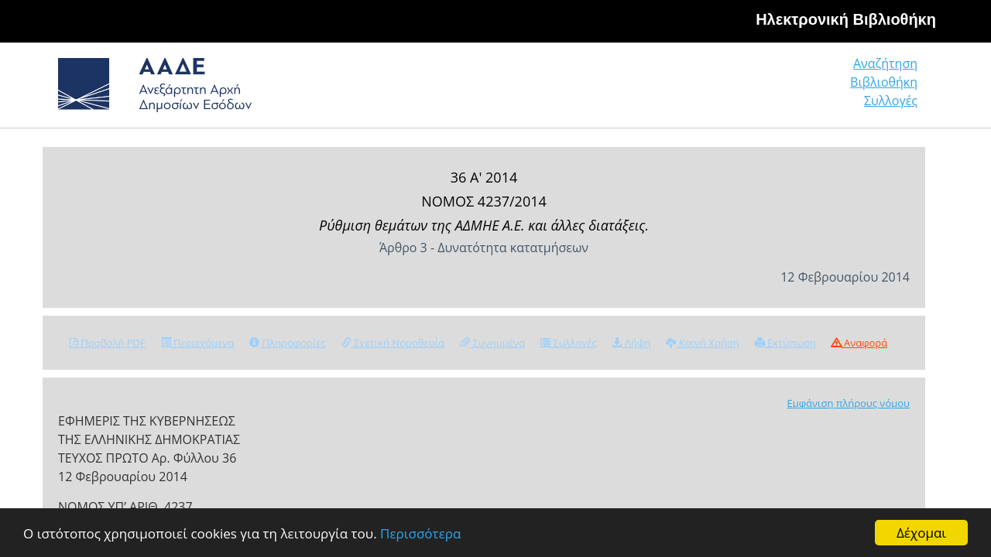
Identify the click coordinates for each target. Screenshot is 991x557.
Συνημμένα (492, 343)
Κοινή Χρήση (702, 343)
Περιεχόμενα (198, 343)
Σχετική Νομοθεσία (392, 343)
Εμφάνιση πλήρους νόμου (848, 403)
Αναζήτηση (681, 88)
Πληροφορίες (287, 343)
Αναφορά (859, 343)
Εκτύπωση (785, 343)
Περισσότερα (420, 533)
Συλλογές (892, 88)
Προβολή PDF (108, 343)
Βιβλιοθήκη (790, 88)
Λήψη (631, 343)
